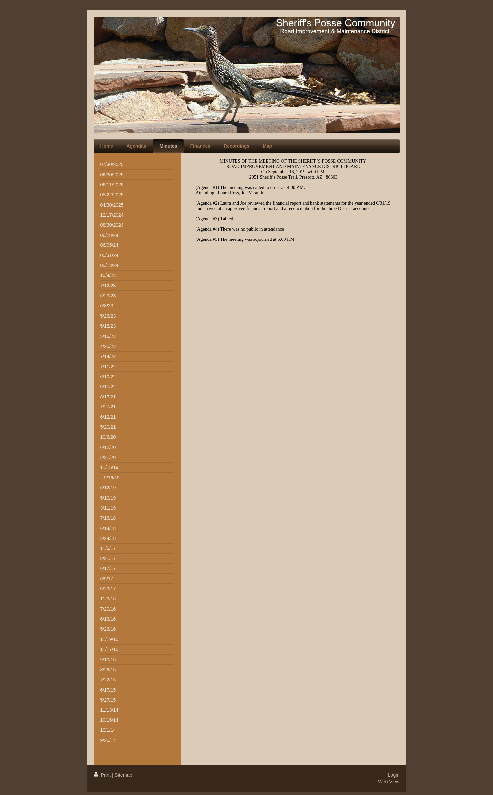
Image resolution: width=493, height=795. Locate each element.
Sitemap (123, 775)
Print (103, 775)
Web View (388, 781)
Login (393, 775)
